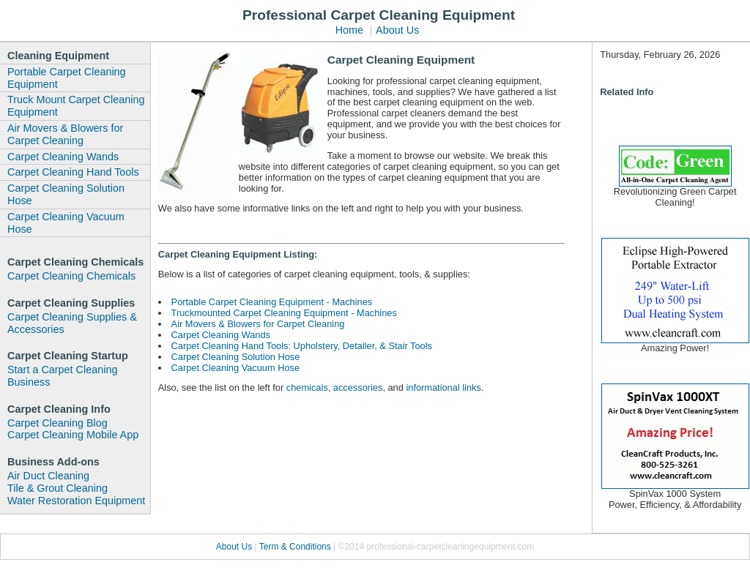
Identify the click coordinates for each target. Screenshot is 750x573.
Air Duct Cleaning (48, 476)
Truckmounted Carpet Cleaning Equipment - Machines (284, 312)
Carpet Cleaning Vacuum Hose (66, 223)
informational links (443, 387)
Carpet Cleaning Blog (57, 423)
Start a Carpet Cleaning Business (62, 376)
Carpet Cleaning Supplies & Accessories (72, 323)
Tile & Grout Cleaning (57, 488)
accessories (358, 387)
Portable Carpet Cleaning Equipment (66, 78)
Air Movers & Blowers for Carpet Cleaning (65, 134)
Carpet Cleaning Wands (63, 156)
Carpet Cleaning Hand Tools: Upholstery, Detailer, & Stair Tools (301, 345)
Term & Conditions (296, 547)
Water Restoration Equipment (76, 500)
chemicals (307, 387)
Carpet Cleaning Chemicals (71, 276)
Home (349, 30)
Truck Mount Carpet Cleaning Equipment (75, 106)
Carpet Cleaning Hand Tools (73, 172)
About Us (397, 30)
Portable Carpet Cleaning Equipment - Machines (272, 301)
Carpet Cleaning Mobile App (72, 435)
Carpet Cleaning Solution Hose (66, 194)
